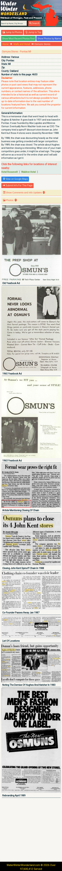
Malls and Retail (22, 44)
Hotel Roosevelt (9, 172)
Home (5, 44)
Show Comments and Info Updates (24, 192)
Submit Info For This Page (18, 185)
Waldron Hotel (28, 172)
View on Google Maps (15, 179)
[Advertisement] (31, 829)
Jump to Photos (12, 32)
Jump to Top (33, 32)
